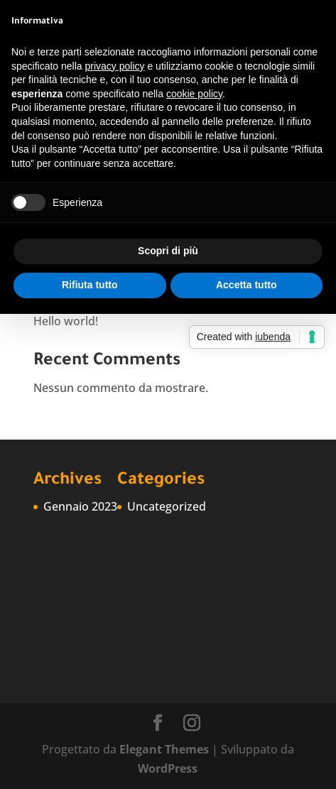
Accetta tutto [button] (246, 284)
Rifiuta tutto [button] (90, 284)
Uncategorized (166, 506)
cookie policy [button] (194, 93)
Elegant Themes (164, 749)
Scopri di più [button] (168, 250)
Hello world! (65, 321)
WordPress (167, 768)
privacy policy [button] (115, 66)
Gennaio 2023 (80, 506)
